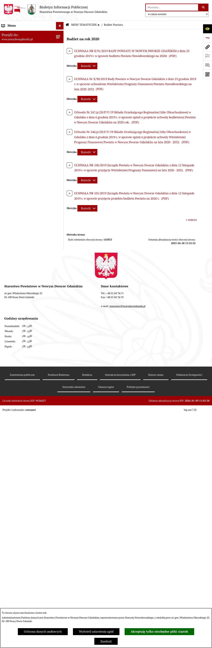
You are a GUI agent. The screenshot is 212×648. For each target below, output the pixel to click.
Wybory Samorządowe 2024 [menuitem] (20, 473)
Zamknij (106, 641)
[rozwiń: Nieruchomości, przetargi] (60, 201)
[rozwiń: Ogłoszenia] (60, 181)
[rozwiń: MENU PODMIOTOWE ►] (60, 33)
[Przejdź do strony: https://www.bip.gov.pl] (207, 37)
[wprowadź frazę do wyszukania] (172, 7)
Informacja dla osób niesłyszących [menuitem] (25, 504)
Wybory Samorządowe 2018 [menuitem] (20, 481)
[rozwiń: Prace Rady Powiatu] (60, 112)
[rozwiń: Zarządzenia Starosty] (60, 141)
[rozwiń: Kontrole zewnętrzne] (60, 270)
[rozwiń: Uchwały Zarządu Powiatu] (60, 131)
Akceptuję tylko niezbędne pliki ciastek (159, 632)
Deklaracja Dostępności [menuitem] (17, 512)
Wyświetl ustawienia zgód (96, 632)
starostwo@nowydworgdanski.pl (127, 605)
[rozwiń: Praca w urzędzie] (60, 211)
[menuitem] (32, 34)
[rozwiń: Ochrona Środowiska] (60, 251)
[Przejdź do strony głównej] (55, 9)
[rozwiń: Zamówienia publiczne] (60, 443)
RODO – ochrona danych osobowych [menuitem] (26, 466)
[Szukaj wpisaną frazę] (203, 7)
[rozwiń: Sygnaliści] (60, 519)
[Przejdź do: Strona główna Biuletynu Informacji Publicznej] (67, 25)
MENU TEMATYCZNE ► (85, 24)
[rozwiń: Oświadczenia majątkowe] (60, 161)
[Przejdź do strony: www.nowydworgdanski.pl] (207, 46)
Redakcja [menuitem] (8, 458)
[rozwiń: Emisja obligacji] (60, 102)
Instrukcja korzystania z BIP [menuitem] (20, 451)
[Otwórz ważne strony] (207, 56)
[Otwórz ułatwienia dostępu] (207, 28)
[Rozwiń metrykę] (87, 66)
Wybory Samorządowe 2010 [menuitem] (20, 496)
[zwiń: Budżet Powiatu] (60, 62)
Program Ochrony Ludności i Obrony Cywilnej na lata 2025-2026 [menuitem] (26, 529)
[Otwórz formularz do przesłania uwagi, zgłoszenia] (207, 65)
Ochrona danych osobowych (43, 632)
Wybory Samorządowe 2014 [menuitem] (20, 489)
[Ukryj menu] (60, 26)
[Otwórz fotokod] (207, 74)
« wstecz (191, 220)
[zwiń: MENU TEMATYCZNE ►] (60, 41)
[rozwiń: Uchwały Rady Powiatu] (60, 121)
